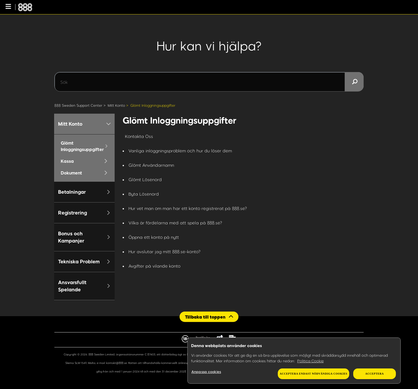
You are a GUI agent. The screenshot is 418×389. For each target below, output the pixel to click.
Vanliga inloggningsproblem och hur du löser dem (180, 150)
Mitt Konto (116, 105)
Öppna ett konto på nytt (153, 237)
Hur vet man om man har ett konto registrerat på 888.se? (187, 208)
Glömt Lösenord (145, 179)
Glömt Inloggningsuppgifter (152, 105)
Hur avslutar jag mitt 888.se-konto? (164, 251)
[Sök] (209, 82)
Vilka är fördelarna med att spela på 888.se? (175, 222)
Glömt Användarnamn (151, 165)
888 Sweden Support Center (78, 105)
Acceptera (374, 373)
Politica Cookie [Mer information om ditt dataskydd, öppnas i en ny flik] (310, 361)
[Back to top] (209, 316)
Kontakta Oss (139, 136)
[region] (294, 361)
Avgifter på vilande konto (154, 265)
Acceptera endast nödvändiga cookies (313, 373)
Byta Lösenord (143, 193)
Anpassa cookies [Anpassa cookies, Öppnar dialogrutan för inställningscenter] (206, 372)
